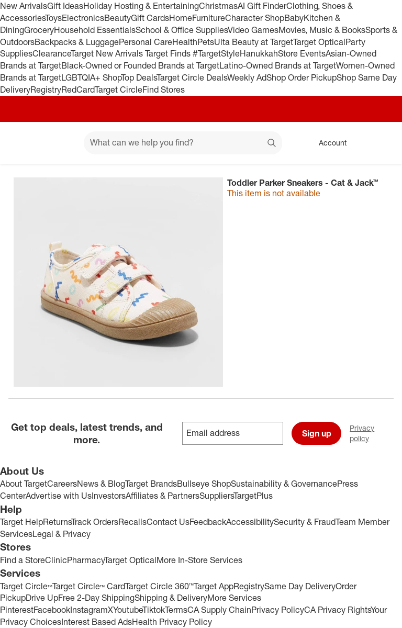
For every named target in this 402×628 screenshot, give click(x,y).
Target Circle (118, 89)
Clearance (51, 53)
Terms (176, 609)
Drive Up (42, 597)
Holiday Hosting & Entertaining (141, 6)
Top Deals (139, 77)
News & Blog (101, 483)
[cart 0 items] (380, 142)
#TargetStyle (216, 53)
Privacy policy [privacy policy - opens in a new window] (376, 433)
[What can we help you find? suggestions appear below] (183, 142)
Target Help (21, 522)
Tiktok (153, 609)
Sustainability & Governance (284, 483)
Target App (213, 586)
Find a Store (22, 560)
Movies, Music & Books (321, 30)
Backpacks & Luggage (77, 42)
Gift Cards (150, 18)
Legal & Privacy (61, 534)
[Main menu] (59, 142)
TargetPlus (253, 495)
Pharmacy (85, 560)
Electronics (83, 18)
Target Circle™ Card (88, 586)
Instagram (89, 609)
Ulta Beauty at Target (253, 42)
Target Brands (151, 483)
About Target (23, 483)
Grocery (39, 30)
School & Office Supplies (182, 30)
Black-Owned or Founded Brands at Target (140, 65)
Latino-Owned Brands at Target (277, 65)
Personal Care (145, 42)
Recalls (132, 522)
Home (180, 18)
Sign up (316, 433)
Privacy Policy (277, 609)
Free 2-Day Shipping (96, 597)
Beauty (117, 18)
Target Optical (319, 42)
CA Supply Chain (219, 609)
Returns (57, 522)
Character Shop (254, 18)
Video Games (253, 30)
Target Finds (169, 53)
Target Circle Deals (192, 77)
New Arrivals (23, 6)
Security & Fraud (305, 522)
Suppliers (216, 495)
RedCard (78, 89)
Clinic (56, 560)
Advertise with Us (59, 495)
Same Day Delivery (300, 586)
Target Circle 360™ (159, 586)
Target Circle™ (26, 586)
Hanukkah (259, 53)
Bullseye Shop (204, 483)
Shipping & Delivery (171, 597)
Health (184, 42)
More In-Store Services (199, 560)
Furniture (208, 18)
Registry (45, 89)
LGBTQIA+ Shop (91, 77)
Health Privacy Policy (172, 621)
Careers (62, 483)
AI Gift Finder (262, 6)
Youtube (127, 609)
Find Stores (163, 89)
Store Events (302, 53)
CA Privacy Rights (337, 609)
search (272, 143)
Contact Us (168, 522)
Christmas (218, 6)
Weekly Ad (246, 77)
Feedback (207, 522)
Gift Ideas (65, 6)
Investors (109, 495)
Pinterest (17, 609)
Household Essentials (95, 30)
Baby (294, 18)
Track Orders (94, 522)
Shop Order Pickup (301, 77)
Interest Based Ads (96, 621)
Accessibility (250, 522)
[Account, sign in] (327, 142)
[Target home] (23, 142)
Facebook (52, 609)
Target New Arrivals (108, 53)
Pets (205, 42)
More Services (234, 597)
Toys (53, 18)
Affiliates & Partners (162, 495)
